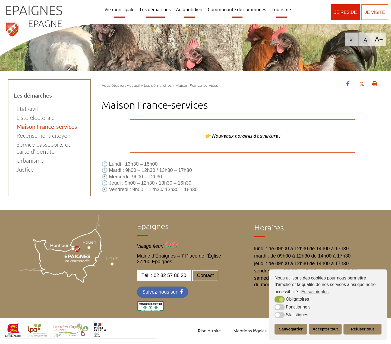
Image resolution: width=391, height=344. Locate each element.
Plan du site (209, 331)
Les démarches (155, 9)
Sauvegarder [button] (290, 329)
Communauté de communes (237, 9)
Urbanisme (30, 160)
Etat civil (27, 108)
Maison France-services (47, 126)
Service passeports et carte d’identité (43, 148)
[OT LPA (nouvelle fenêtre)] (71, 335)
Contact (205, 275)
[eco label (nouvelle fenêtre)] (150, 309)
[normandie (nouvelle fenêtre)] (13, 335)
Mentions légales (250, 331)
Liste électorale (36, 117)
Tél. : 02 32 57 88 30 (163, 275)
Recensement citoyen (44, 135)
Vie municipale (119, 9)
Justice (25, 169)
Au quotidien (189, 9)
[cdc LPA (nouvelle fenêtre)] (37, 335)
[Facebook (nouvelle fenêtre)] (162, 292)
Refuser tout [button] (362, 329)
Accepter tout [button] (325, 329)
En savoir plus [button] (315, 292)
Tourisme (281, 9)
